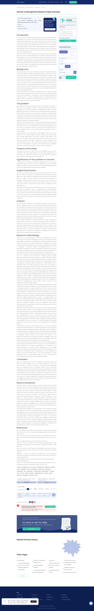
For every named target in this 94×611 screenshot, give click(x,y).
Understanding (37, 471)
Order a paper (31, 529)
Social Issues (41, 469)
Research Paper (27, 18)
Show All (22, 575)
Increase (32, 475)
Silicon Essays (21, 560)
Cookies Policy (50, 597)
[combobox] (67, 60)
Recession (19, 475)
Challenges (23, 469)
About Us (49, 594)
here (25, 602)
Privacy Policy (35, 597)
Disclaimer (49, 599)
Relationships (30, 471)
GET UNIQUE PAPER (50, 506)
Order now (50, 29)
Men (35, 20)
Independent (26, 475)
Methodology (21, 22)
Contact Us (19, 594)
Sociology (52, 471)
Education (31, 22)
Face (18, 473)
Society (39, 20)
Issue (28, 469)
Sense (36, 475)
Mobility (46, 473)
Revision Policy (65, 597)
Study (35, 22)
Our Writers (64, 594)
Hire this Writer (67, 40)
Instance (31, 473)
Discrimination (34, 469)
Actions (22, 473)
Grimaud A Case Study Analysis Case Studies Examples (54, 565)
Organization (20, 471)
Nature (26, 473)
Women (23, 20)
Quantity (61, 63)
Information (48, 469)
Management (30, 20)
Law (25, 471)
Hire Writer (73, 2)
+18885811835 (51, 606)
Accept (33, 601)
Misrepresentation (39, 473)
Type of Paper (62, 58)
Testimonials (35, 594)
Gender (50, 473)
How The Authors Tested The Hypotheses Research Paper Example (70, 562)
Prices (61, 2)
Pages (68, 66)
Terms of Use (20, 597)
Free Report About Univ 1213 (70, 572)
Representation (45, 471)
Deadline (61, 69)
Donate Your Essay (66, 599)
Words (73, 66)
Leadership (26, 22)
